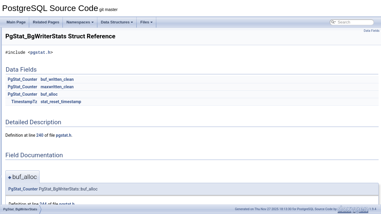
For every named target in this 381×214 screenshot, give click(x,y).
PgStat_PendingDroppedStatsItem (47, 191)
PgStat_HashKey (33, 165)
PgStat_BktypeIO (33, 125)
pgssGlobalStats (33, 73)
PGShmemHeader (34, 60)
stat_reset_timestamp (135, 101)
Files (146, 22)
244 (117, 204)
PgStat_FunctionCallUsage (41, 152)
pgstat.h (115, 52)
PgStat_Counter (97, 79)
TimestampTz (99, 101)
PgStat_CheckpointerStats (41, 132)
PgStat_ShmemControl (38, 204)
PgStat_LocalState (34, 184)
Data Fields (372, 31)
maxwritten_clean (131, 86)
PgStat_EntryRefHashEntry (41, 145)
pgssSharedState (33, 86)
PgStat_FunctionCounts (38, 158)
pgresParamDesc (33, 34)
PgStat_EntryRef (33, 138)
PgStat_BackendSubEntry (40, 112)
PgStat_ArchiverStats (37, 93)
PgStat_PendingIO (34, 197)
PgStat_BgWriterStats (37, 119)
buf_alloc (123, 94)
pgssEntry (27, 66)
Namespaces (80, 22)
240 (114, 135)
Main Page (16, 22)
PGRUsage (29, 47)
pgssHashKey (31, 80)
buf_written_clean (131, 79)
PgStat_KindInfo (33, 178)
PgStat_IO (28, 171)
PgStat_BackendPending (39, 106)
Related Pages (46, 22)
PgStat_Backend (33, 99)
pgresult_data (30, 40)
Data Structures (117, 22)
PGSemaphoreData (35, 53)
